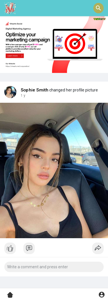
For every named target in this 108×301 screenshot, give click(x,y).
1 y (23, 95)
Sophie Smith (34, 90)
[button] (98, 8)
